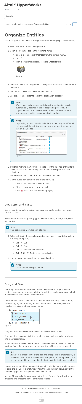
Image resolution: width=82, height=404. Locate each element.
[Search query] (40, 16)
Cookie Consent (62, 392)
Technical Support (48, 392)
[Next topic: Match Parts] (70, 24)
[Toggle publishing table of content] (74, 24)
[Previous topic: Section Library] (67, 24)
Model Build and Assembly (22, 24)
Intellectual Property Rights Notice (27, 392)
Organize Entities (42, 24)
